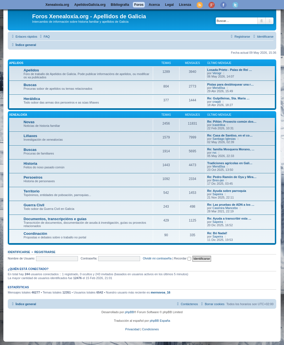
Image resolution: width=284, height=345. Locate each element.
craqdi (216, 101)
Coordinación (35, 233)
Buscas (30, 85)
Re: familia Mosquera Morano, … (231, 149)
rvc (214, 152)
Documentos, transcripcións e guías (55, 219)
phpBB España (160, 320)
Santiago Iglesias (224, 138)
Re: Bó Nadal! (217, 233)
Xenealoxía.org (57, 5)
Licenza (185, 5)
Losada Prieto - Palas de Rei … (229, 69)
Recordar (182, 258)
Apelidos (16, 63)
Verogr (216, 73)
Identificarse (19, 252)
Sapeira (217, 194)
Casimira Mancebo (225, 208)
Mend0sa (218, 87)
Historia (30, 163)
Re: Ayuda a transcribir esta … (229, 218)
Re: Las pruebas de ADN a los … (230, 204)
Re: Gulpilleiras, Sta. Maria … (228, 98)
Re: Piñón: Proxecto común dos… (232, 121)
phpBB (129, 312)
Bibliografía (120, 5)
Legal (169, 5)
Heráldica (32, 99)
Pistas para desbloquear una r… (230, 84)
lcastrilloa (218, 125)
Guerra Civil (34, 205)
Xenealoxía (18, 114)
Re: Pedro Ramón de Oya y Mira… (232, 177)
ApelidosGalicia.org (90, 5)
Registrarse (44, 252)
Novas (29, 122)
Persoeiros (33, 177)
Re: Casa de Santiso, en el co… (230, 135)
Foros (138, 5)
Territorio (32, 191)
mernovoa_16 (160, 292)
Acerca (154, 5)
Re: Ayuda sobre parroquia (226, 190)
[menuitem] (44, 36)
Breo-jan (218, 180)
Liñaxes (30, 136)
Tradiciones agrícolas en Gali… (229, 163)
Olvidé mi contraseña (157, 258)
